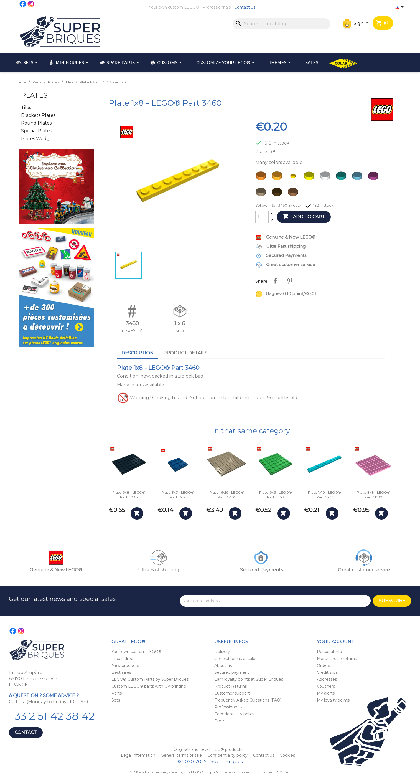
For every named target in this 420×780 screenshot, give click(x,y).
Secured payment (231, 672)
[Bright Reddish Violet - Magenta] (374, 177)
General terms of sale (234, 658)
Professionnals (217, 7)
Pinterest (289, 280)
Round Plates (36, 123)
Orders (323, 665)
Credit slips (327, 672)
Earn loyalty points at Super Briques (248, 679)
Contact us (244, 7)
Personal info (329, 651)
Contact (26, 732)
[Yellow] (294, 177)
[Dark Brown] (278, 193)
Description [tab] (137, 353)
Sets (115, 700)
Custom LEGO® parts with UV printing (148, 686)
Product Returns (230, 686)
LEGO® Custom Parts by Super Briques (150, 679)
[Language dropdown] (400, 7)
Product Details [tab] (185, 353)
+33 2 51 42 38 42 (52, 716)
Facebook (23, 4)
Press (219, 720)
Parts (116, 693)
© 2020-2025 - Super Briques (210, 761)
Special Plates (36, 130)
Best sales (121, 672)
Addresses (327, 679)
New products (125, 665)
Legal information (138, 755)
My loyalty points (333, 700)
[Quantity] (262, 217)
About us (223, 665)
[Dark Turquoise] (342, 177)
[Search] (281, 23)
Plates (34, 95)
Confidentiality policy (234, 713)
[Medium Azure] (358, 177)
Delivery (222, 651)
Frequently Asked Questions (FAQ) (247, 700)
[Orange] (262, 177)
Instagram (31, 4)
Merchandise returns (337, 658)
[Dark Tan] (262, 193)
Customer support (232, 693)
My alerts (326, 693)
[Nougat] (294, 193)
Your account (335, 641)
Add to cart (303, 217)
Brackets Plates (38, 115)
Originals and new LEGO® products (208, 749)
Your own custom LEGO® (174, 7)
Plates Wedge (36, 138)
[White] (326, 177)
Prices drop (122, 658)
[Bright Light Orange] (278, 177)
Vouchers (326, 686)
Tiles (26, 107)
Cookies (287, 755)
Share (275, 280)
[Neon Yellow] (310, 177)
